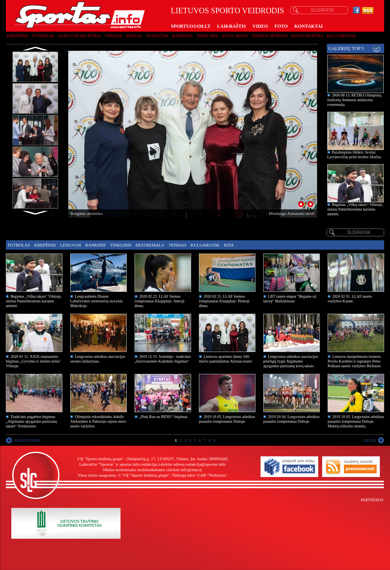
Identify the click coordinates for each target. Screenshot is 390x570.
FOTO (281, 26)
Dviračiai (157, 35)
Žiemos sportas (269, 35)
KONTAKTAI (308, 26)
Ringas (134, 35)
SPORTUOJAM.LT (190, 26)
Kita (229, 245)
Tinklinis (207, 35)
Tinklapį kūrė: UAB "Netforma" (199, 475)
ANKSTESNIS (27, 440)
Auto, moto (235, 35)
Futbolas (43, 35)
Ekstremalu (150, 245)
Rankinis (182, 35)
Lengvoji (70, 245)
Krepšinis (17, 35)
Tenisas (113, 35)
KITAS (369, 440)
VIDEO (260, 26)
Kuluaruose (341, 35)
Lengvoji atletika (79, 35)
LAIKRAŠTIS (231, 26)
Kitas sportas (307, 35)
